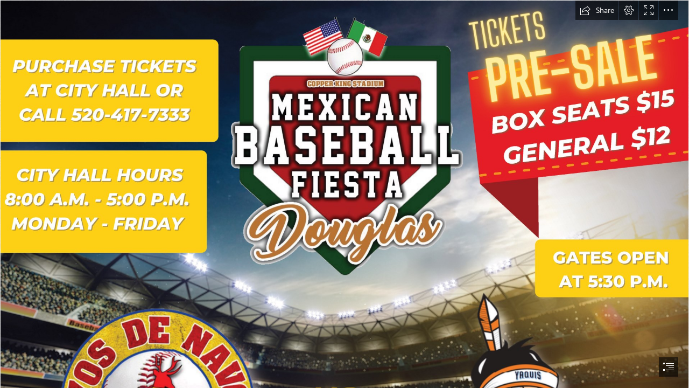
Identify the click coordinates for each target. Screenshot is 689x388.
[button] (596, 10)
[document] (344, 194)
